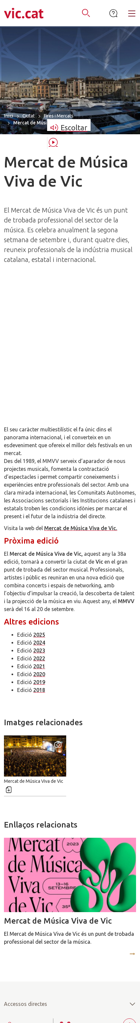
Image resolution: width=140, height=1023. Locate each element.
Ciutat (28, 115)
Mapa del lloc (20, 1003)
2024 (39, 511)
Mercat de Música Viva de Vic (58, 789)
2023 (39, 519)
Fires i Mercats (58, 115)
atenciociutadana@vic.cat (70, 960)
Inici (8, 115)
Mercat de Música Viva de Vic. (80, 396)
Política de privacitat (44, 1011)
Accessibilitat (59, 1003)
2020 (39, 543)
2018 (39, 558)
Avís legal (124, 1003)
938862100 (75, 944)
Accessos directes (70, 872)
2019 (39, 550)
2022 (39, 527)
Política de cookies (97, 1011)
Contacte (94, 1003)
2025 (39, 503)
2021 (39, 535)
